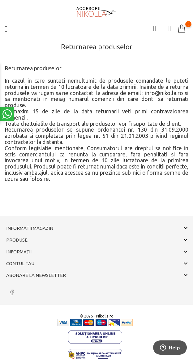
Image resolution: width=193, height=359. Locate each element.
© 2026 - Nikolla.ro (97, 316)
